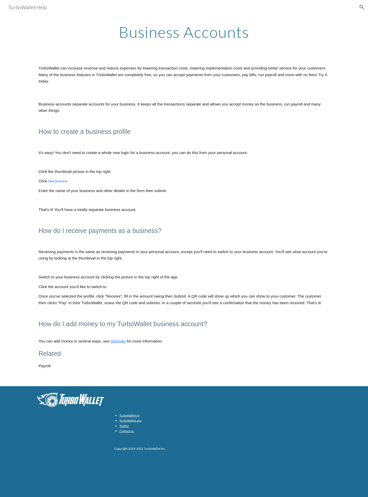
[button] (362, 7)
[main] (184, 31)
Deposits (118, 341)
